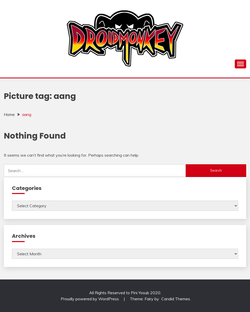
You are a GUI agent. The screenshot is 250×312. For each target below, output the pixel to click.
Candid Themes (175, 298)
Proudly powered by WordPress (90, 298)
